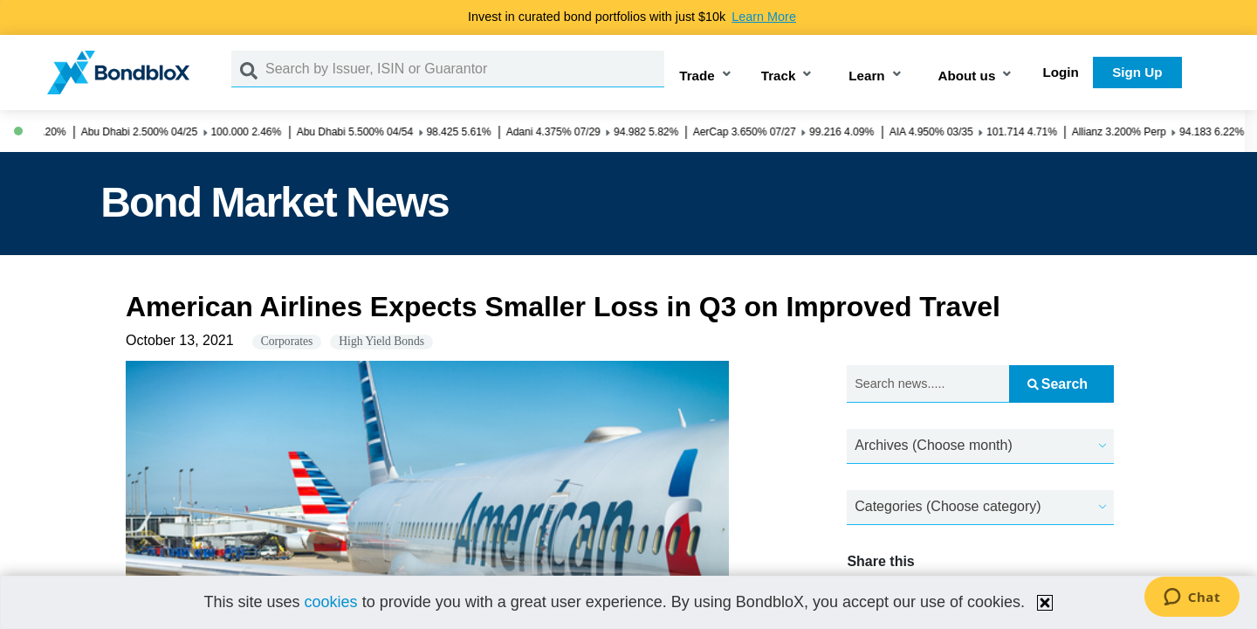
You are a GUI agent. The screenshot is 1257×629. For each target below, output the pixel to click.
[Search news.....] (928, 384)
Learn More (764, 17)
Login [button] (1061, 72)
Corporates (287, 341)
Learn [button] (866, 75)
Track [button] (778, 75)
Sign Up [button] (1137, 72)
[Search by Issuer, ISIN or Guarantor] (464, 69)
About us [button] (967, 75)
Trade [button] (697, 75)
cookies (331, 602)
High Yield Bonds (381, 341)
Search (1057, 384)
